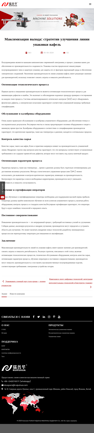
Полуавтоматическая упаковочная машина (62, 333)
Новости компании (17, 293)
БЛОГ (3, 346)
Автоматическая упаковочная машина (60, 329)
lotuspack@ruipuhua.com (16, 385)
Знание (4, 293)
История (4, 333)
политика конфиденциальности (11, 353)
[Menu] (90, 4)
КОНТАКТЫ (6, 349)
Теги (3, 356)
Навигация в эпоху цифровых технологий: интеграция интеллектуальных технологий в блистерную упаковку (70, 283)
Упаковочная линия (55, 336)
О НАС (4, 329)
